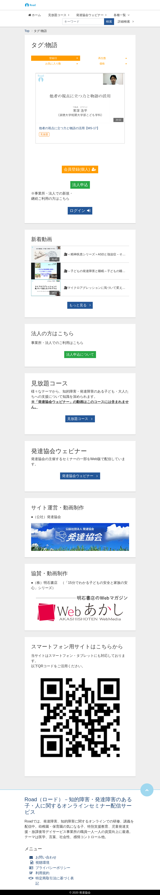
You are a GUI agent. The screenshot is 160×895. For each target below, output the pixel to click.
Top (27, 31)
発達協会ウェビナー (91, 15)
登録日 (63, 58)
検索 (109, 21)
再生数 (112, 58)
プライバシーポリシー (51, 868)
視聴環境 (40, 862)
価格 (113, 63)
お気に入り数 (61, 63)
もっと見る (80, 305)
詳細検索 (126, 21)
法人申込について (80, 354)
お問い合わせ (44, 857)
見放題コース (58, 15)
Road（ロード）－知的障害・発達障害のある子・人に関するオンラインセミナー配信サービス (78, 805)
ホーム (34, 15)
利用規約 (40, 873)
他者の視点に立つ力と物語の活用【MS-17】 (69, 128)
